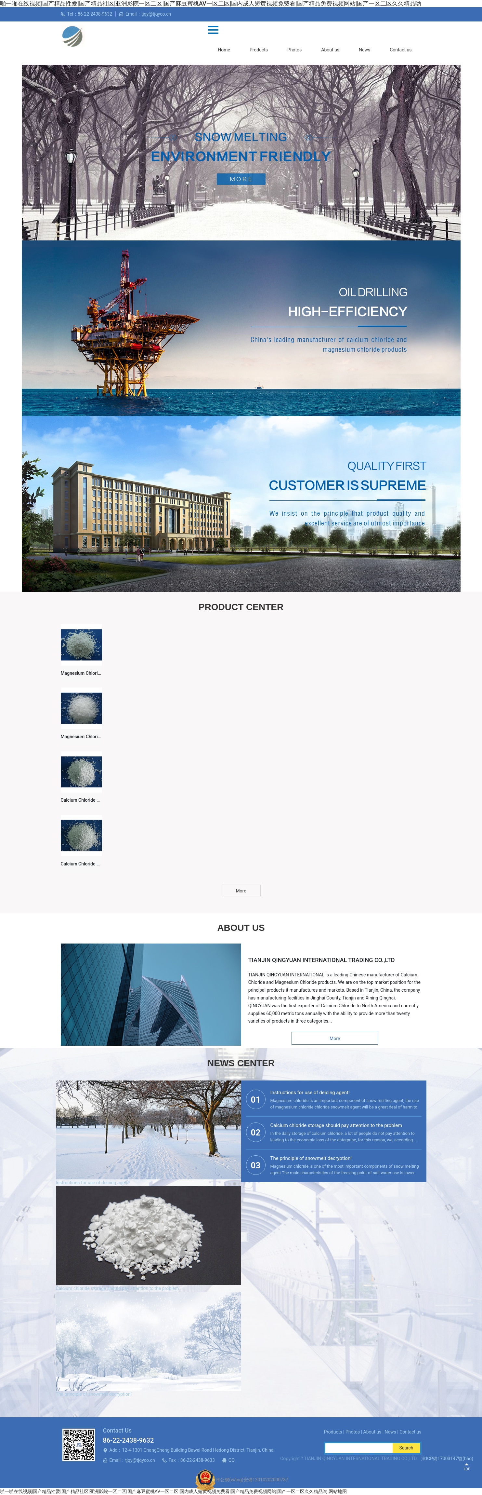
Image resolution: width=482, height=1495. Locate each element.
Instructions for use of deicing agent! (93, 1182)
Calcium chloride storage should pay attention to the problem (117, 1288)
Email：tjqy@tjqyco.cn (132, 1460)
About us (330, 49)
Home (224, 49)
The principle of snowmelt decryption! (94, 1394)
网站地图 (338, 1491)
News (364, 49)
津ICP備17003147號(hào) (447, 1458)
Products (259, 49)
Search (406, 1447)
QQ (231, 1460)
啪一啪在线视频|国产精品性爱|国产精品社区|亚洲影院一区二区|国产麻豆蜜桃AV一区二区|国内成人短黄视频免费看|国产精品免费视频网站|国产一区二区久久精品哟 (163, 1491)
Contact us (400, 49)
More (241, 890)
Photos (294, 49)
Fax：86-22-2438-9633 (192, 1460)
